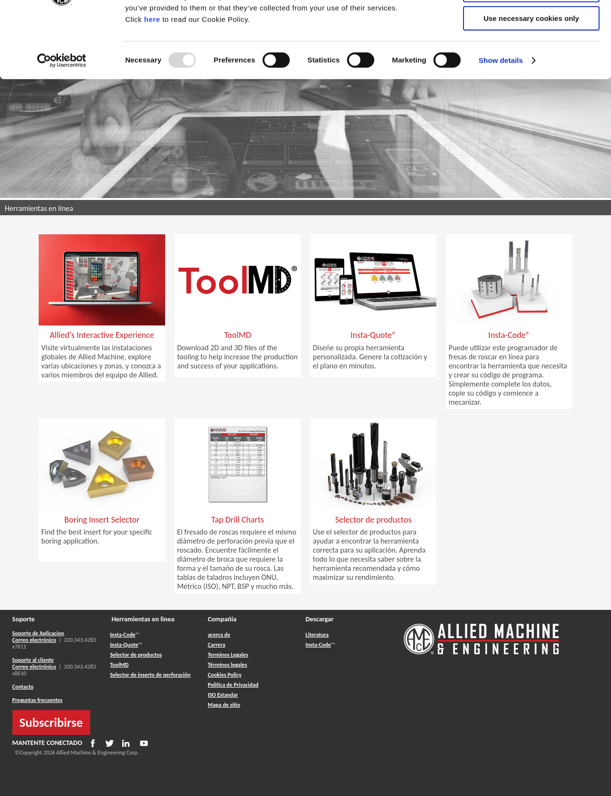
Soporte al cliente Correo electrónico (34, 663)
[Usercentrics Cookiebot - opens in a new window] (62, 122)
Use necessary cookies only (531, 79)
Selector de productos (136, 654)
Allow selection (531, 52)
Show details (501, 121)
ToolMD (119, 664)
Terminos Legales (228, 654)
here (152, 80)
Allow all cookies (531, 24)
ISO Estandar (223, 694)
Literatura (317, 634)
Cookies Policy (225, 674)
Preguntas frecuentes (37, 700)
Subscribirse (51, 722)
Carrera (216, 644)
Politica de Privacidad (233, 684)
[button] (102, 351)
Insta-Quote (124, 644)
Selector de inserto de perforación (150, 674)
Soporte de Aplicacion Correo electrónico (38, 636)
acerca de (219, 634)
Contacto (23, 686)
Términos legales (227, 664)
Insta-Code (122, 634)
